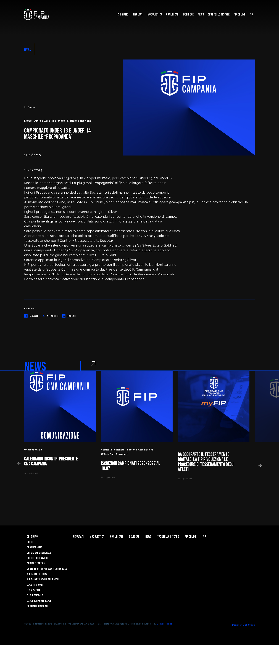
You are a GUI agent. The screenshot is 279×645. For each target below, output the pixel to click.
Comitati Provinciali (37, 606)
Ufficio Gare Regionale (39, 553)
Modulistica (155, 14)
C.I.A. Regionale (35, 595)
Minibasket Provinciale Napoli (43, 579)
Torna (29, 107)
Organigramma (34, 547)
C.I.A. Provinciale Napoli (39, 601)
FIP (251, 14)
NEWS (27, 50)
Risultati (138, 14)
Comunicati (172, 14)
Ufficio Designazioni (37, 558)
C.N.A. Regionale (35, 585)
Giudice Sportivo (36, 563)
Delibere (188, 14)
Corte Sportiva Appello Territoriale (47, 569)
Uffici (30, 542)
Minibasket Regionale (38, 574)
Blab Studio (249, 625)
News (201, 14)
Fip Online (240, 14)
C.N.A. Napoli (33, 590)
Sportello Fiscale (219, 14)
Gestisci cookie (164, 624)
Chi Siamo (122, 14)
